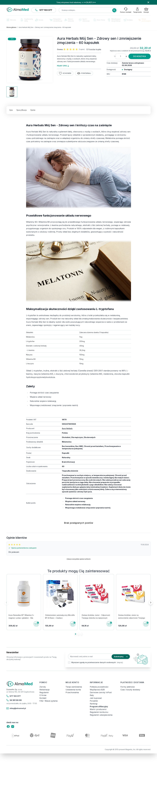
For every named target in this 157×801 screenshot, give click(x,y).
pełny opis (63, 66)
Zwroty (42, 687)
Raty (92, 695)
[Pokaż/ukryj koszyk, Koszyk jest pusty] (146, 10)
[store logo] (17, 9)
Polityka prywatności (99, 687)
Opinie (32, 110)
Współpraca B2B (97, 689)
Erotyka (128, 20)
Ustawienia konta (73, 689)
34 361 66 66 (14, 700)
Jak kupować (96, 698)
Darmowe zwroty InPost (101, 692)
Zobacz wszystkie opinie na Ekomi (79, 559)
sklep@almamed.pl (16, 708)
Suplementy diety (27, 20)
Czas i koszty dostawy (130, 689)
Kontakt (42, 698)
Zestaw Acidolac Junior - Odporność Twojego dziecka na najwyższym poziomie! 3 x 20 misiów (96, 618)
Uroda (39, 20)
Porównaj (84, 73)
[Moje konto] (137, 10)
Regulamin (44, 692)
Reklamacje (44, 689)
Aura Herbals (67, 428)
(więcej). (120, 662)
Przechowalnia (72, 692)
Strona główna (11, 27)
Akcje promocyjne (144, 20)
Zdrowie (11, 19)
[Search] (114, 10)
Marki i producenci (98, 709)
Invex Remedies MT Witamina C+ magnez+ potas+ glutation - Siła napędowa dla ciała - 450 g (21, 618)
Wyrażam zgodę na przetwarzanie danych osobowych (93, 662)
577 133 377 (43, 10)
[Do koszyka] (36, 624)
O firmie (42, 695)
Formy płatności (127, 687)
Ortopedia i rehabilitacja (56, 20)
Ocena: (60, 49)
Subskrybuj (120, 657)
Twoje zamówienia (74, 687)
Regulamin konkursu (99, 712)
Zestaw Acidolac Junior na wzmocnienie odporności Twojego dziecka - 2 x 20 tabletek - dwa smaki (132, 618)
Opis (11, 110)
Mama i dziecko (69, 20)
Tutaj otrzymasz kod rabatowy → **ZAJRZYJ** (76, 2)
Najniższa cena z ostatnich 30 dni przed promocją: (127, 51)
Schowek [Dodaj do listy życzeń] (65, 73)
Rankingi (93, 704)
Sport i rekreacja (84, 20)
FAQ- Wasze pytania (48, 701)
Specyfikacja (22, 110)
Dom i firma (99, 20)
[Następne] (150, 602)
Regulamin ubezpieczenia (101, 715)
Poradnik (94, 701)
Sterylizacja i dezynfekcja (114, 20)
